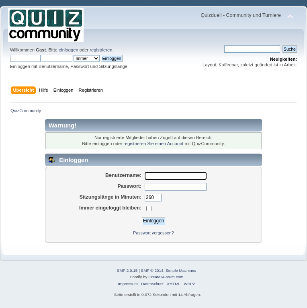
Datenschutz (152, 283)
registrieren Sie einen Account (153, 143)
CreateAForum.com (165, 277)
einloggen (68, 49)
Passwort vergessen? (153, 232)
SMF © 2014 (152, 270)
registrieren (101, 49)
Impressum (128, 283)
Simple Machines (181, 270)
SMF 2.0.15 (127, 270)
